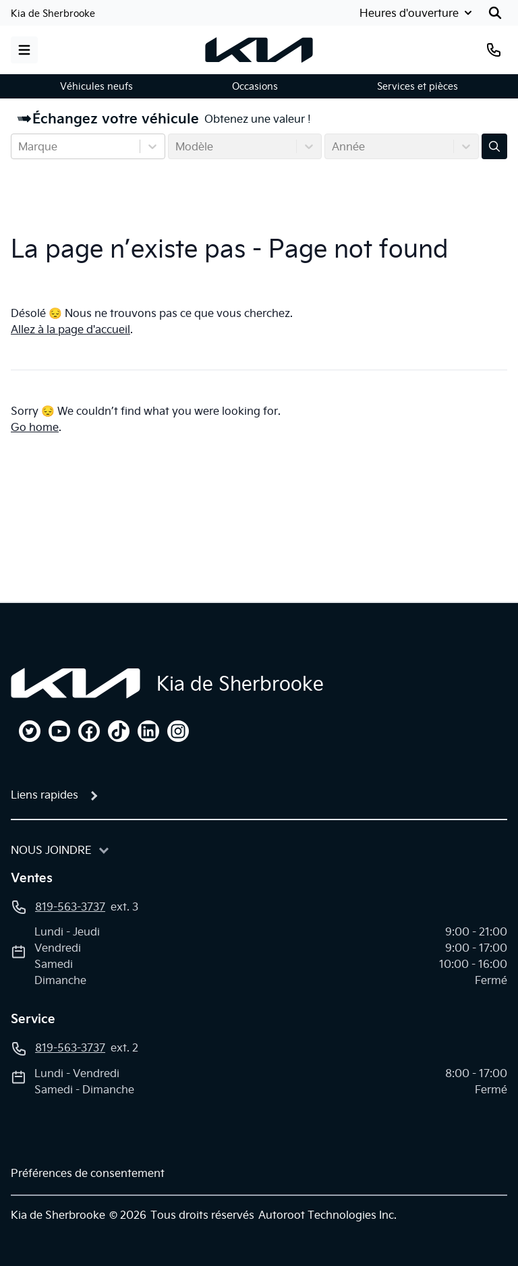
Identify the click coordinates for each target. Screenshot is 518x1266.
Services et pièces (417, 86)
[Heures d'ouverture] (414, 13)
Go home (35, 427)
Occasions (255, 86)
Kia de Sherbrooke (53, 13)
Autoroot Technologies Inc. (327, 1214)
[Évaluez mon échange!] (494, 146)
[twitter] (29, 731)
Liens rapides (44, 794)
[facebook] (89, 731)
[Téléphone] (493, 49)
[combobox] (19, 146)
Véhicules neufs (96, 86)
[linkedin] (148, 731)
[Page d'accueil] (75, 683)
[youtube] (59, 731)
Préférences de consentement (88, 1173)
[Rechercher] (495, 13)
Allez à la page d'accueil (70, 329)
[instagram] (178, 731)
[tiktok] (119, 731)
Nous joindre (51, 849)
